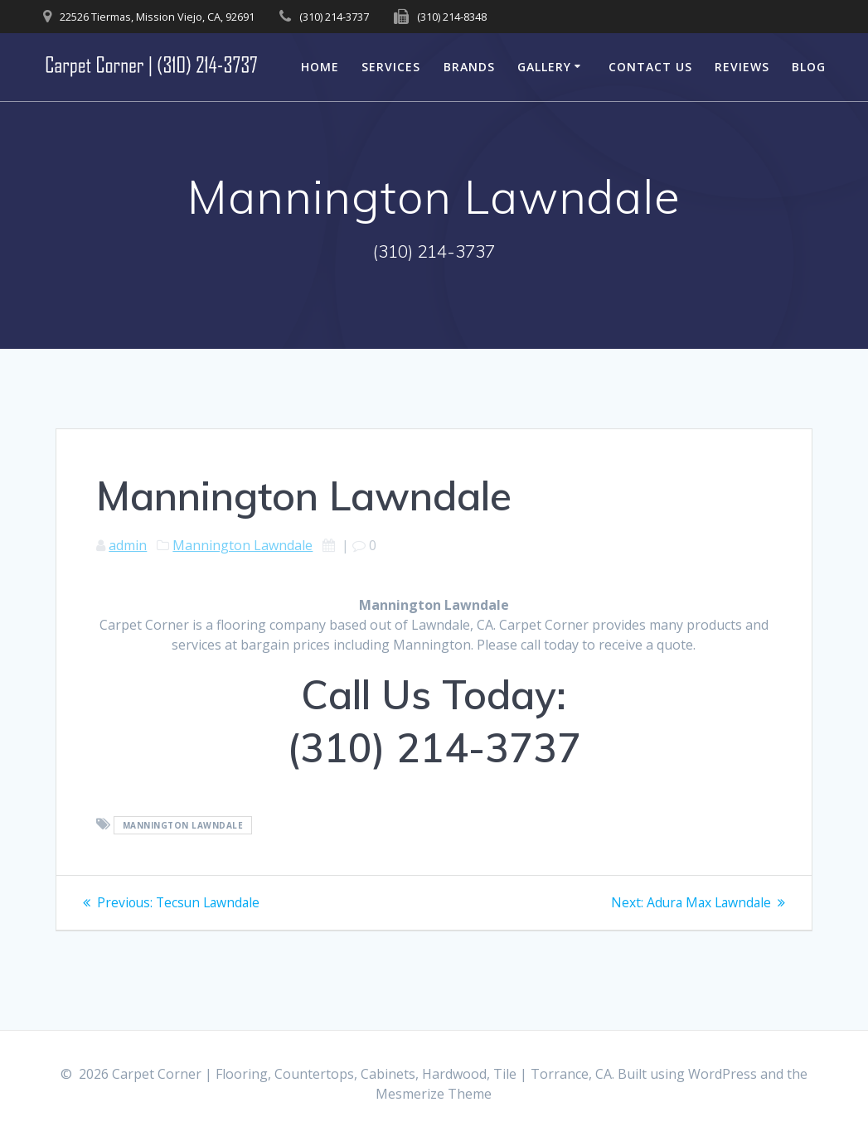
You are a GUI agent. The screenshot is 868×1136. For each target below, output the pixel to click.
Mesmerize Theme (434, 1094)
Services (390, 67)
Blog (809, 67)
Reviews (742, 67)
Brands (469, 67)
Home (320, 67)
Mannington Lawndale (242, 545)
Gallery (544, 67)
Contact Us (650, 67)
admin (128, 545)
